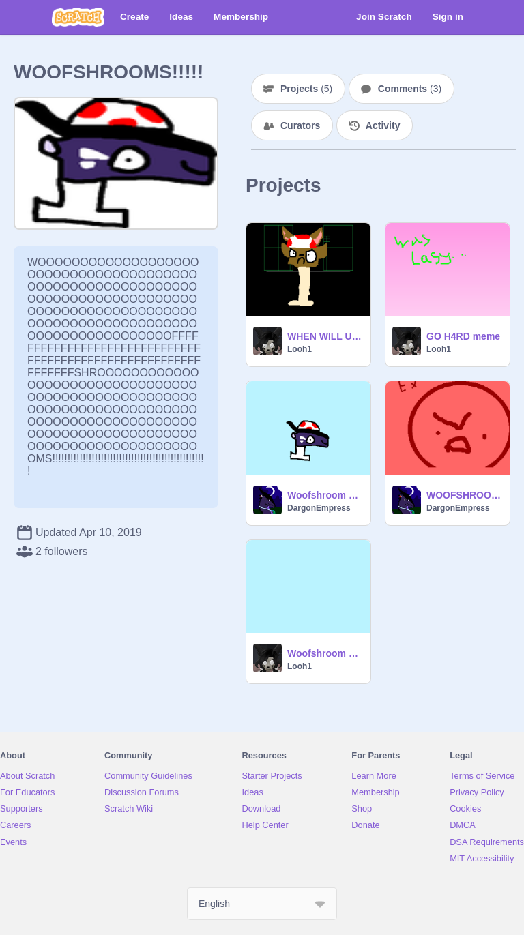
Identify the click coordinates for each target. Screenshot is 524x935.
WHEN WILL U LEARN (324, 336)
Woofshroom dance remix (324, 495)
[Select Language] (262, 903)
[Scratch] (78, 17)
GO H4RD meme (463, 336)
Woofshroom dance (324, 653)
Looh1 (299, 349)
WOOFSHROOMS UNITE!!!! (463, 495)
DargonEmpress (319, 508)
